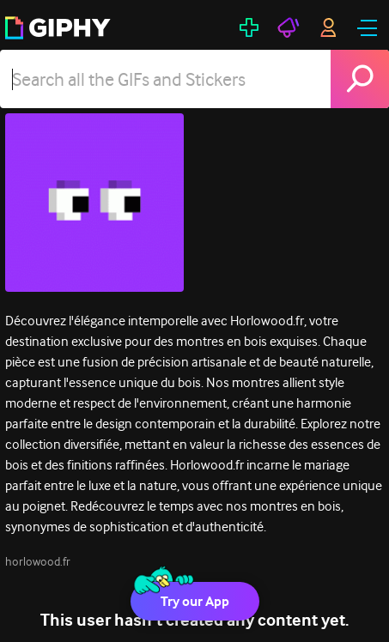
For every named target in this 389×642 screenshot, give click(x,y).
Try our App (195, 601)
